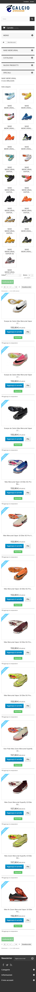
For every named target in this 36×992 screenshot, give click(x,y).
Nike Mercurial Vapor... (10, 169)
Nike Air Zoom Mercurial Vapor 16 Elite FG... (18, 911)
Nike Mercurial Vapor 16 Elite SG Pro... (18, 589)
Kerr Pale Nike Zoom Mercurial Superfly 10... (18, 750)
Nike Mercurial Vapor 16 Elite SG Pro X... (18, 535)
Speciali (7, 73)
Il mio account (7, 980)
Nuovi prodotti (11, 65)
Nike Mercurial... (9, 107)
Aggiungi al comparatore (10, 343)
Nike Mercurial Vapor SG (10, 251)
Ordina (3, 275)
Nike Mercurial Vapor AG (10, 272)
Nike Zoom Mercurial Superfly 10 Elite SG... (18, 803)
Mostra (25, 275)
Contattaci (26, 1)
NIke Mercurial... (26, 250)
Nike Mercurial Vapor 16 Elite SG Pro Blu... (18, 483)
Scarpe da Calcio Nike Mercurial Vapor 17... (18, 322)
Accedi (32, 1)
